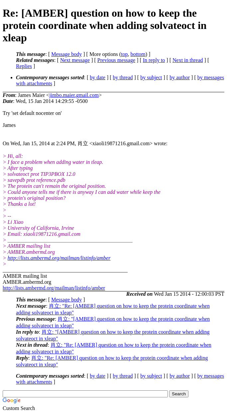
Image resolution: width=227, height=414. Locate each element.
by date (97, 77)
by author (180, 77)
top (124, 54)
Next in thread (187, 60)
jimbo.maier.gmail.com (74, 95)
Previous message (116, 60)
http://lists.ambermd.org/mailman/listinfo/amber (59, 258)
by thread (123, 77)
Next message (75, 60)
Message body (66, 54)
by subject (151, 77)
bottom (137, 54)
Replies (24, 66)
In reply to (154, 60)
